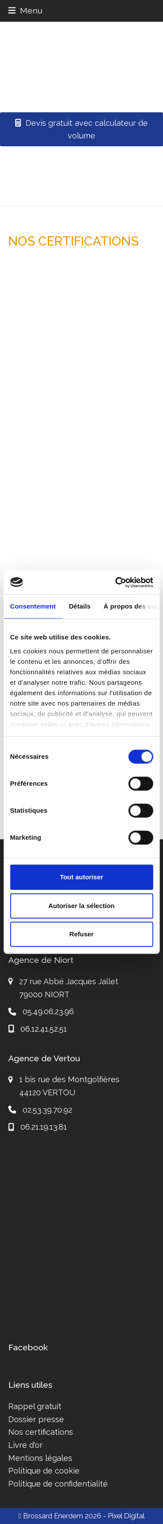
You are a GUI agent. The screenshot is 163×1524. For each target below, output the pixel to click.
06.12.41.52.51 (43, 1028)
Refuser (82, 934)
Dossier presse (36, 1419)
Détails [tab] (79, 606)
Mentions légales (40, 1458)
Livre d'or (25, 1445)
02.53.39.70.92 (47, 1109)
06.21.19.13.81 (43, 1126)
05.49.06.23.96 (48, 1011)
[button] (25, 11)
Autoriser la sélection (81, 905)
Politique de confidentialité (58, 1483)
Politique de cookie (44, 1470)
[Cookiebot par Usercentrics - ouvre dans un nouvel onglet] (116, 582)
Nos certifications (40, 1432)
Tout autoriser (81, 877)
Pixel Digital (126, 1515)
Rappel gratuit (34, 1406)
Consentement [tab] (33, 606)
